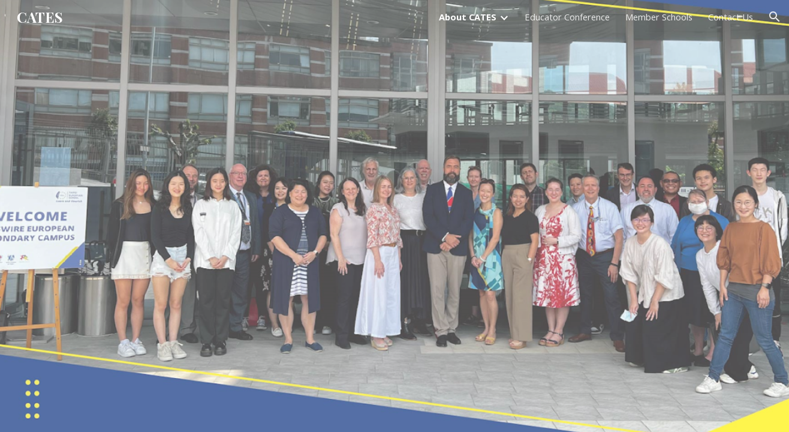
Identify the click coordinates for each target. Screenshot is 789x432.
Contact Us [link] (730, 17)
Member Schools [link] (658, 17)
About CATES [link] (467, 17)
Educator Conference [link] (567, 17)
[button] (774, 16)
